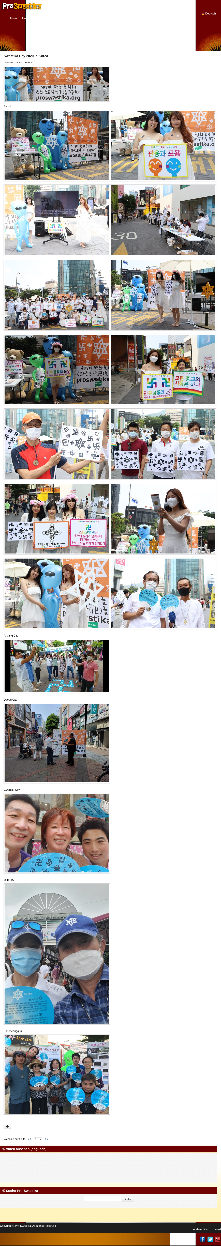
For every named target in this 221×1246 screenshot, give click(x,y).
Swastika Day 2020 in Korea (26, 56)
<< (29, 1139)
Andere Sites (201, 1229)
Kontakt (216, 1229)
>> (47, 1139)
